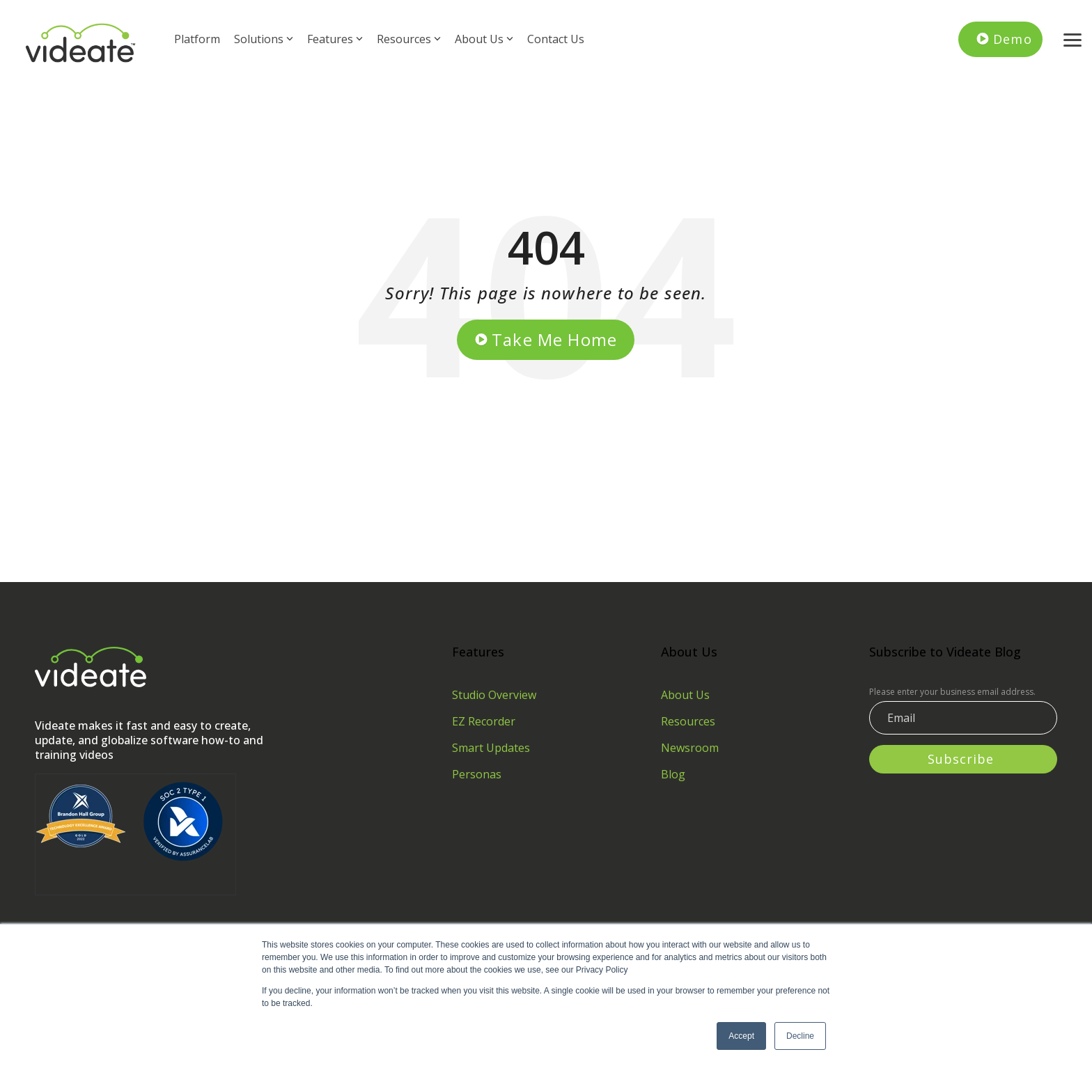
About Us (484, 39)
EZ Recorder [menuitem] (483, 721)
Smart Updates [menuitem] (491, 747)
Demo (1012, 39)
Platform (197, 39)
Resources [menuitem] (688, 721)
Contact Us (555, 39)
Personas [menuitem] (476, 774)
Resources (409, 39)
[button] (1072, 39)
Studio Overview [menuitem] (494, 694)
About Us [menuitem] (685, 694)
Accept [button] (741, 1036)
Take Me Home (554, 339)
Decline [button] (800, 1036)
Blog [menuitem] (673, 774)
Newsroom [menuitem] (690, 747)
